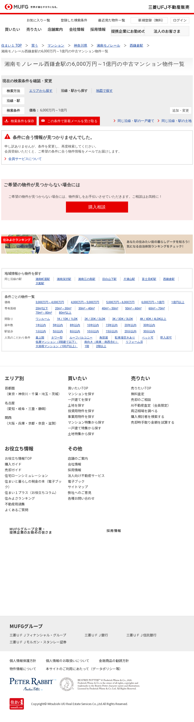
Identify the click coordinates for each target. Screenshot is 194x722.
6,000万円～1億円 (152, 302)
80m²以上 (65, 312)
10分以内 (93, 331)
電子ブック (76, 481)
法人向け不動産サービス (86, 475)
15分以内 (112, 331)
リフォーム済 (134, 342)
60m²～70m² (157, 308)
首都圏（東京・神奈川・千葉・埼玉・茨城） (33, 391)
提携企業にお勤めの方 (127, 31)
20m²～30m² (63, 308)
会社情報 (76, 29)
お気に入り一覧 (38, 20)
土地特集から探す (81, 433)
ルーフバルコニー (81, 337)
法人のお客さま (167, 31)
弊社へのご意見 (79, 492)
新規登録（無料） (151, 20)
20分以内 (130, 331)
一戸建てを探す (79, 399)
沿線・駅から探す (74, 91)
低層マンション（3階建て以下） (56, 342)
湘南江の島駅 (86, 279)
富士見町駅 (149, 279)
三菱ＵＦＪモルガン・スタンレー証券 (38, 642)
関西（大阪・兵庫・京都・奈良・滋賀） (31, 420)
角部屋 (103, 337)
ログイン (180, 20)
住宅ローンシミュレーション (26, 475)
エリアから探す (41, 91)
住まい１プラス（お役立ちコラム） (31, 492)
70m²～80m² (44, 312)
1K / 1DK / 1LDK (67, 319)
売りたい (34, 29)
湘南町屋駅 (43, 279)
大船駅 (40, 283)
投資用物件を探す (81, 410)
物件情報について (23, 668)
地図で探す (104, 91)
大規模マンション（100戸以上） (57, 346)
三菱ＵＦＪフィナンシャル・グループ (38, 635)
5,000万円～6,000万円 (120, 302)
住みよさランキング (20, 498)
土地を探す (76, 405)
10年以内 (93, 325)
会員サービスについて (25, 159)
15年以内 (112, 325)
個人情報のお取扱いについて (67, 660)
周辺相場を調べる (144, 410)
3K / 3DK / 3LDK (122, 319)
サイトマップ (78, 486)
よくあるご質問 (16, 509)
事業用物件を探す (81, 416)
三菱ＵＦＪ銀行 (97, 635)
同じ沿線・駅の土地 (177, 121)
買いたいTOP (78, 388)
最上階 (40, 337)
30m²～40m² (86, 308)
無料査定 (137, 393)
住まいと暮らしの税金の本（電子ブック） (33, 484)
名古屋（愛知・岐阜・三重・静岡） (26, 405)
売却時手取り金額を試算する (152, 422)
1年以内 (41, 325)
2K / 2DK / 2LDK (95, 319)
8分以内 (75, 331)
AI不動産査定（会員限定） (151, 405)
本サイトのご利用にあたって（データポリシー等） (84, 668)
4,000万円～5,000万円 (85, 302)
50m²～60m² (133, 308)
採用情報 (98, 29)
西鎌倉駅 (169, 279)
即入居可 (166, 337)
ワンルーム (43, 319)
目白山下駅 (109, 279)
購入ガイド (13, 464)
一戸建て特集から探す (84, 428)
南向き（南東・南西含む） (101, 342)
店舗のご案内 (78, 458)
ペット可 (147, 337)
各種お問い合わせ (81, 498)
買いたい (12, 29)
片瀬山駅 (129, 279)
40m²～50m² (110, 308)
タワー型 (57, 337)
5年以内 (58, 325)
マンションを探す (81, 393)
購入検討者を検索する (147, 416)
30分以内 (149, 331)
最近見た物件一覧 (111, 20)
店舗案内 (55, 29)
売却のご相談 (141, 399)
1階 (87, 346)
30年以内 (149, 325)
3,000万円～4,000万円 (50, 302)
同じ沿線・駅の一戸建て (136, 121)
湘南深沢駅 (64, 279)
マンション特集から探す (86, 422)
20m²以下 (42, 308)
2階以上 (101, 346)
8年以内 (75, 325)
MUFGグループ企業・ (31, 530)
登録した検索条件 (74, 20)
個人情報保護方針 (23, 660)
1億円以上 (177, 302)
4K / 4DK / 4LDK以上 (153, 319)
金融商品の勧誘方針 (114, 660)
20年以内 (130, 325)
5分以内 (58, 331)
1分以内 (41, 331)
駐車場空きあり (125, 337)
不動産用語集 (15, 504)
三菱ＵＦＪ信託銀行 (141, 635)
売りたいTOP (141, 388)
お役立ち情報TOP (18, 458)
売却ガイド (13, 469)
